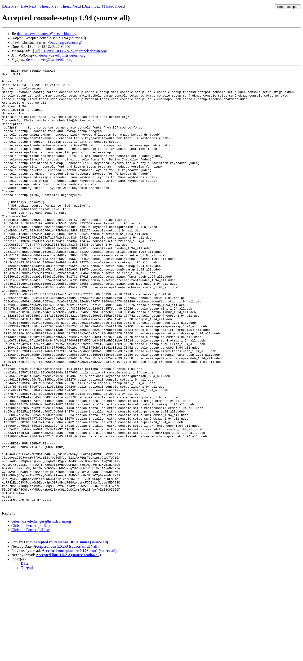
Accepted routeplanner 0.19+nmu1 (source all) (70, 629)
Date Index (91, 6)
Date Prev (10, 6)
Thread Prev (49, 6)
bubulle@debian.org (65, 42)
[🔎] (36, 51)
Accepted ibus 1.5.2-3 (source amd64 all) (66, 634)
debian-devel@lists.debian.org (62, 55)
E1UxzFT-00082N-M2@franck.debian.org (73, 51)
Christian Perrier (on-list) (30, 613)
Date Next (28, 6)
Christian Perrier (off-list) (30, 617)
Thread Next (70, 6)
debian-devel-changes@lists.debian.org (47, 34)
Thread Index (113, 6)
